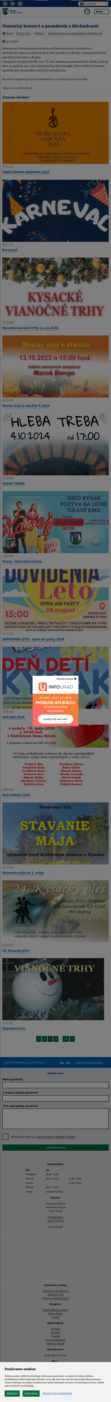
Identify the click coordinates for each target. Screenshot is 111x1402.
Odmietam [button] (31, 1393)
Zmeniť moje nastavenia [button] (57, 1393)
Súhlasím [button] (12, 1393)
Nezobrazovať (66, 679)
